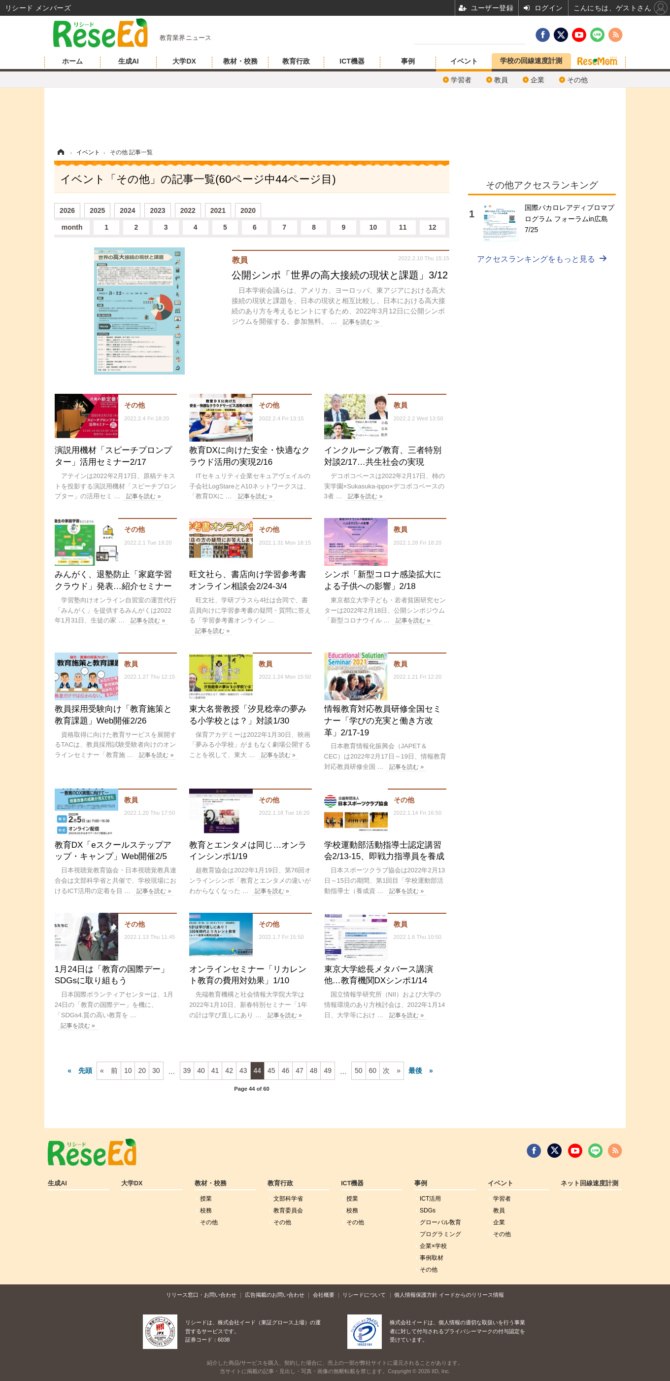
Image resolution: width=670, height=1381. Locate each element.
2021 (218, 210)
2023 (157, 210)
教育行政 (296, 61)
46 (286, 1070)
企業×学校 (433, 1246)
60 (373, 1070)
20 (142, 1070)
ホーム (72, 61)
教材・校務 (240, 61)
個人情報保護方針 (415, 1295)
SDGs (428, 1210)
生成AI (128, 61)
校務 (206, 1210)
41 (215, 1070)
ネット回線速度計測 (589, 1183)
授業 (206, 1198)
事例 (408, 61)
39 (187, 1070)
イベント (464, 61)
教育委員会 (288, 1210)
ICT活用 (430, 1198)
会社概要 (324, 1295)
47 (299, 1070)
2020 (248, 210)
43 (243, 1070)
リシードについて (364, 1295)
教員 (501, 80)
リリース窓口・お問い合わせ (201, 1295)
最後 (415, 1070)
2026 (67, 210)
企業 (537, 80)
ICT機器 (352, 61)
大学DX (184, 61)
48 (314, 1070)
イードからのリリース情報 (471, 1295)
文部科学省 (288, 1198)
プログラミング (440, 1234)
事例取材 (431, 1257)
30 (156, 1070)
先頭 (85, 1070)
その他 (577, 80)
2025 (97, 210)
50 (359, 1070)
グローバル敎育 (440, 1222)
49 (328, 1070)
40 (201, 1070)
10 (373, 227)
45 (271, 1070)
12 (432, 227)
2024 (127, 210)
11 (403, 227)
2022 (188, 210)
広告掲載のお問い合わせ (274, 1295)
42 (229, 1070)
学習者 (461, 80)
